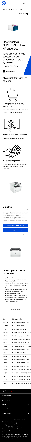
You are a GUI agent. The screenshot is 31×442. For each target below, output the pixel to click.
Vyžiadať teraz (10, 71)
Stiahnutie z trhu (6, 419)
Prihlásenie (22, 14)
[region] (15, 221)
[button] (15, 395)
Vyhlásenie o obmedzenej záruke (10, 431)
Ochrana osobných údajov (8, 423)
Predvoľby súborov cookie (8, 425)
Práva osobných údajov (8, 427)
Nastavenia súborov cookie (15, 225)
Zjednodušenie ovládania (8, 421)
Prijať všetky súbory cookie (15, 230)
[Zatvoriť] (28, 210)
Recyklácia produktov (17, 419)
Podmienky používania (21, 427)
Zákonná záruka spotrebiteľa (9, 429)
